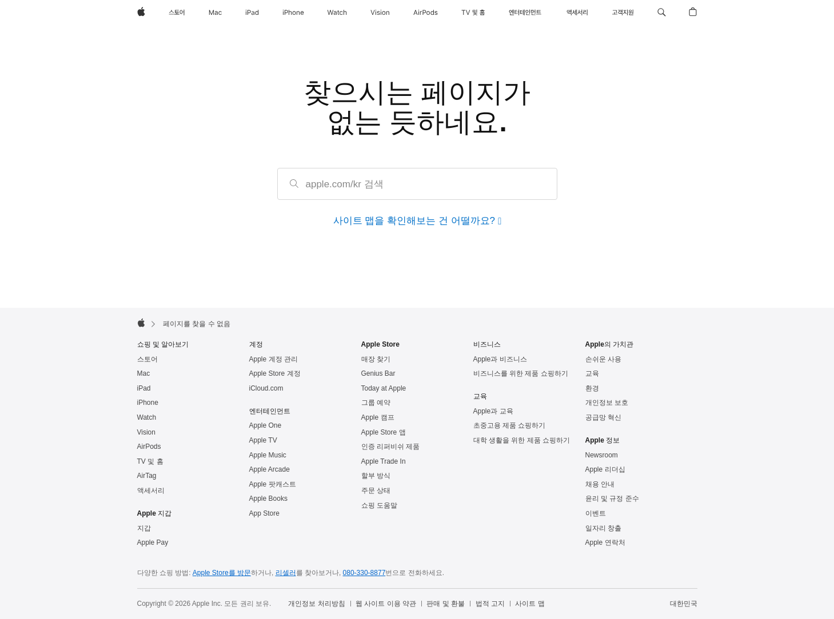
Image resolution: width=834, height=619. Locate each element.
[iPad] (252, 12)
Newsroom (601, 455)
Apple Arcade (269, 469)
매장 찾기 (375, 359)
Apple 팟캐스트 (272, 484)
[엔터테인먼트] (525, 12)
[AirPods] (425, 12)
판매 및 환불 (445, 604)
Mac (143, 373)
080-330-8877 (364, 573)
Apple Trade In (383, 461)
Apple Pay (153, 542)
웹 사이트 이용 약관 (386, 604)
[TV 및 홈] (473, 12)
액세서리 (151, 491)
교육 (592, 373)
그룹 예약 (375, 403)
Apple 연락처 (605, 542)
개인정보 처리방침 (316, 604)
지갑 (144, 528)
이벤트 (595, 513)
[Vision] (380, 12)
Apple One (265, 425)
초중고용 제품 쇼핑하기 (509, 425)
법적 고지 (490, 604)
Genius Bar (378, 373)
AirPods (149, 447)
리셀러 (286, 573)
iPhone (147, 403)
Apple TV (263, 440)
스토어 (147, 359)
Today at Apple (383, 388)
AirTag (147, 476)
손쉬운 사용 (603, 359)
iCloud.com (266, 388)
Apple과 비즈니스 (500, 359)
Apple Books (268, 499)
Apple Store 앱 (383, 432)
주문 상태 (375, 491)
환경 (592, 388)
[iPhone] (293, 12)
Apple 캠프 (377, 417)
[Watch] (337, 12)
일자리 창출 (603, 528)
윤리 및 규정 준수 (612, 499)
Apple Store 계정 (275, 373)
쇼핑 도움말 (379, 505)
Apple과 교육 (493, 411)
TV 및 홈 (150, 461)
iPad (144, 388)
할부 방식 (375, 476)
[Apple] (141, 12)
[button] (662, 12)
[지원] (623, 12)
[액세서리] (577, 12)
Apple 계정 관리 (273, 359)
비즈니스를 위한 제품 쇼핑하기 (520, 373)
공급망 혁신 (603, 417)
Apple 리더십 (605, 469)
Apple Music (267, 455)
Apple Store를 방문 (222, 573)
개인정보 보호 (606, 403)
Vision (146, 432)
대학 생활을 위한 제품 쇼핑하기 (521, 440)
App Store (264, 513)
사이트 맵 (529, 604)
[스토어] (176, 12)
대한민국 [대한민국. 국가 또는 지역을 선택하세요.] (683, 604)
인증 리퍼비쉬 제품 (390, 447)
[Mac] (215, 12)
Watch (147, 417)
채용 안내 (599, 484)
